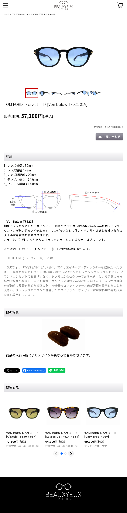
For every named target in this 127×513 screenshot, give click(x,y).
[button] (31, 93)
